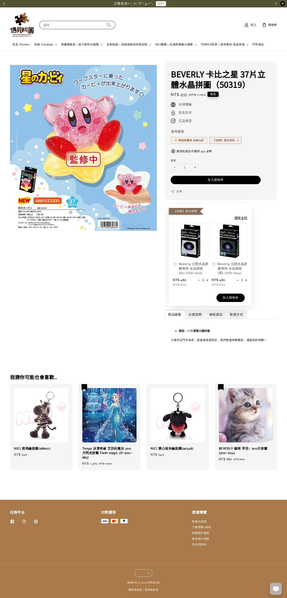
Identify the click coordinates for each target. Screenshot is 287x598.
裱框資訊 (215, 314)
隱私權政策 (135, 590)
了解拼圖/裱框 (201, 527)
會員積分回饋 (200, 539)
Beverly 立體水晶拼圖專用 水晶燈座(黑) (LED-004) (229, 268)
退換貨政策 (151, 590)
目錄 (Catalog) (43, 44)
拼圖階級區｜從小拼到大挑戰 (80, 44)
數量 (173, 160)
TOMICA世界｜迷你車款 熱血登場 (223, 44)
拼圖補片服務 (200, 533)
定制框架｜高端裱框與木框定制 (127, 44)
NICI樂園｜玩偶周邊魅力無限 (174, 44)
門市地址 (258, 44)
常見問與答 (199, 544)
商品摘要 (174, 314)
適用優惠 (177, 131)
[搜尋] (108, 25)
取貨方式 (236, 314)
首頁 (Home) (20, 44)
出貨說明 (195, 314)
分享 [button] (176, 191)
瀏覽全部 (241, 218)
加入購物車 (216, 180)
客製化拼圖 (199, 521)
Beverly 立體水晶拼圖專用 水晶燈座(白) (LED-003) (190, 268)
